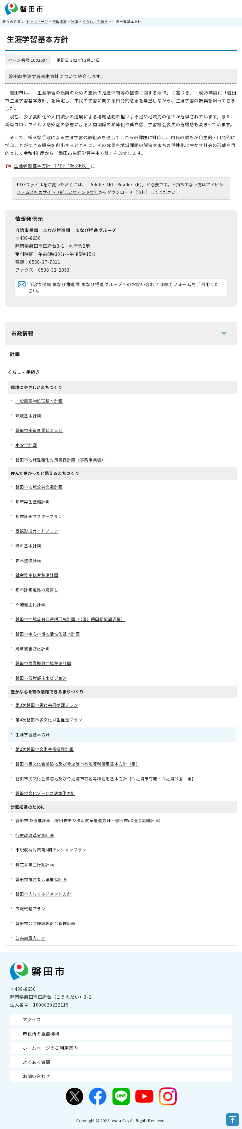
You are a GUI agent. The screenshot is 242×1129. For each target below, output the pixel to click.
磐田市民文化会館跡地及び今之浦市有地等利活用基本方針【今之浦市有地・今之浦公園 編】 (105, 779)
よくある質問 (36, 1062)
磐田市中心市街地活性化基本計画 (47, 634)
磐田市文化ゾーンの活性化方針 (45, 793)
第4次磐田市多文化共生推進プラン (48, 720)
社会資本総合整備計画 (36, 575)
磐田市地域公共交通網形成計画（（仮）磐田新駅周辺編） (70, 619)
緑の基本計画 (28, 546)
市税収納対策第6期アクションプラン (50, 850)
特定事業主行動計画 (34, 864)
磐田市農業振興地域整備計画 (43, 663)
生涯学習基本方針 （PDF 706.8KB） (54, 165)
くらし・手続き (95, 21)
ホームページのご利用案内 (50, 1048)
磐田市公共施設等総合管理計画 (45, 923)
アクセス (32, 1019)
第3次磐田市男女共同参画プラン (46, 705)
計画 (74, 21)
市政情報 (59, 21)
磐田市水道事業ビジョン (39, 430)
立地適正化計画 (30, 604)
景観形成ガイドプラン (36, 531)
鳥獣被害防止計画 (32, 649)
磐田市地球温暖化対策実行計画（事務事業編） (60, 460)
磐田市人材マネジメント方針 (43, 894)
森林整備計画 (28, 560)
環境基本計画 (28, 416)
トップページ (37, 21)
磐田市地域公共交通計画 (39, 487)
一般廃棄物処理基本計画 (39, 401)
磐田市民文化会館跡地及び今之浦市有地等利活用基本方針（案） (77, 764)
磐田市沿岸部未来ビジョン (41, 678)
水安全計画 (26, 445)
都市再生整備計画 (32, 502)
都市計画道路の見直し (36, 590)
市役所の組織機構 (41, 1033)
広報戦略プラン (30, 909)
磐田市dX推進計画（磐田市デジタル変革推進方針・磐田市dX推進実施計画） (89, 820)
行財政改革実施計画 (34, 835)
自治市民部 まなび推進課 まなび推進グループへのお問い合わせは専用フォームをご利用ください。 (123, 287)
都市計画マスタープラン (38, 516)
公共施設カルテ (30, 938)
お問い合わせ (36, 1076)
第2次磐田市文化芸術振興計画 (44, 749)
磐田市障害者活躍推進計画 (41, 879)
